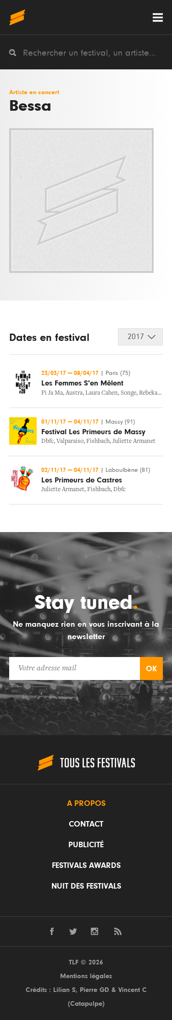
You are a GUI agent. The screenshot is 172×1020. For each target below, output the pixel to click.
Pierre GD (94, 989)
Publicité (86, 845)
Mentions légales (86, 976)
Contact (86, 824)
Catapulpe (86, 1003)
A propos (86, 803)
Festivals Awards (86, 865)
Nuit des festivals (86, 886)
